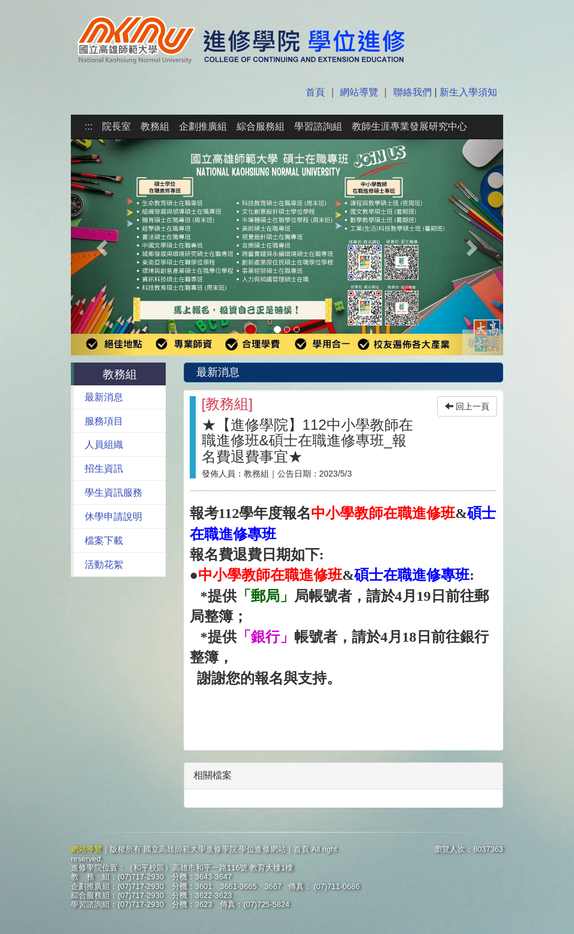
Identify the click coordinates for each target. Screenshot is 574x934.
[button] (103, 247)
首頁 (316, 92)
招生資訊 (104, 468)
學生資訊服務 (113, 492)
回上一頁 (467, 406)
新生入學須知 (467, 92)
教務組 (154, 126)
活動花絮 (104, 564)
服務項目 (104, 421)
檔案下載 (104, 540)
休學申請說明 (113, 516)
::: (88, 126)
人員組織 (104, 444)
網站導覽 (359, 92)
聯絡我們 (412, 92)
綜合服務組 (261, 126)
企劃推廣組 (203, 126)
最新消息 (104, 397)
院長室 (116, 126)
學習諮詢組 (318, 126)
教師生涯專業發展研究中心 (409, 126)
